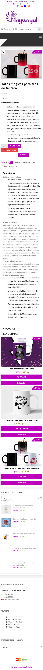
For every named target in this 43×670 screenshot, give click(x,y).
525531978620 (7, 597)
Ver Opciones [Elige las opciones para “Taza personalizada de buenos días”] (21, 428)
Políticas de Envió (12, 624)
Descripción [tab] (7, 162)
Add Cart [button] (21, 377)
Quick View (21, 383)
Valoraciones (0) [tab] (9, 166)
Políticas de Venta (13, 627)
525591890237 (7, 594)
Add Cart (15, 146)
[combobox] (21, 497)
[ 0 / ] (6, 29)
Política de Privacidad (14, 619)
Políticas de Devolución (15, 622)
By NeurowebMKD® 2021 (21, 667)
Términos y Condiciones (15, 617)
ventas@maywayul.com (22, 4)
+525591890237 (14, 2)
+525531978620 (29, 2)
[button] (3, 52)
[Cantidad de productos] (4, 146)
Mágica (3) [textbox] (20, 498)
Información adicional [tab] (24, 162)
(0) (15, 29)
